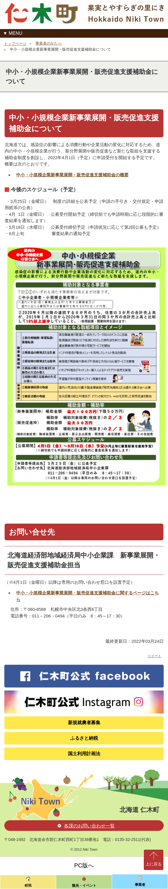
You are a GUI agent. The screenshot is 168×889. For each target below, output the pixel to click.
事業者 (140, 885)
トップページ (15, 43)
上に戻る (154, 864)
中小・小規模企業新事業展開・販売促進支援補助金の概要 (72, 174)
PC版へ (84, 865)
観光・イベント (84, 886)
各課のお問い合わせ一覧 (86, 825)
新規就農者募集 (84, 722)
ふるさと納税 (84, 738)
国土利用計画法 (84, 753)
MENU (15, 33)
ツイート (154, 656)
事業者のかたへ (48, 43)
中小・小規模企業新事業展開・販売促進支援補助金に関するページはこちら (87, 596)
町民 (28, 886)
